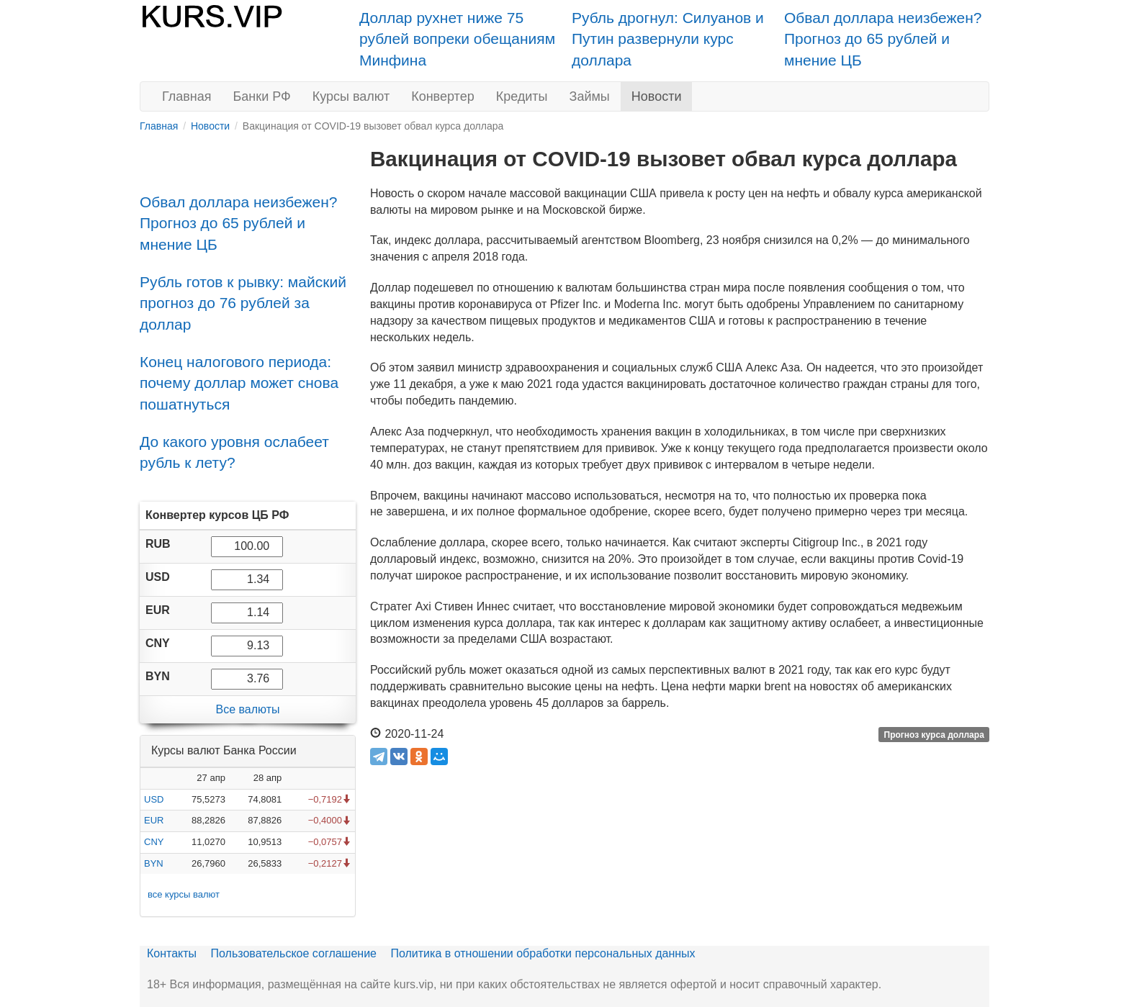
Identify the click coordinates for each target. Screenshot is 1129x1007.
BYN (153, 863)
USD (153, 799)
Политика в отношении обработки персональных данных (542, 953)
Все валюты (247, 709)
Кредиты (522, 96)
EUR (153, 820)
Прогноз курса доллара (934, 735)
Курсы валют (351, 96)
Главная (187, 96)
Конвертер (442, 96)
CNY (153, 841)
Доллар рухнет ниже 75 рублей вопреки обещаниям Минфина (457, 38)
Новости (656, 96)
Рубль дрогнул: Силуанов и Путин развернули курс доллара (668, 38)
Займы (590, 96)
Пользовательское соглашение (294, 953)
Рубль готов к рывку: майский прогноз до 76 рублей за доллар (243, 303)
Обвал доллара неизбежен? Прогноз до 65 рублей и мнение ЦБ (883, 38)
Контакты (172, 953)
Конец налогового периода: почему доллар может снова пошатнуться (239, 382)
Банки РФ (262, 96)
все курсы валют (184, 894)
